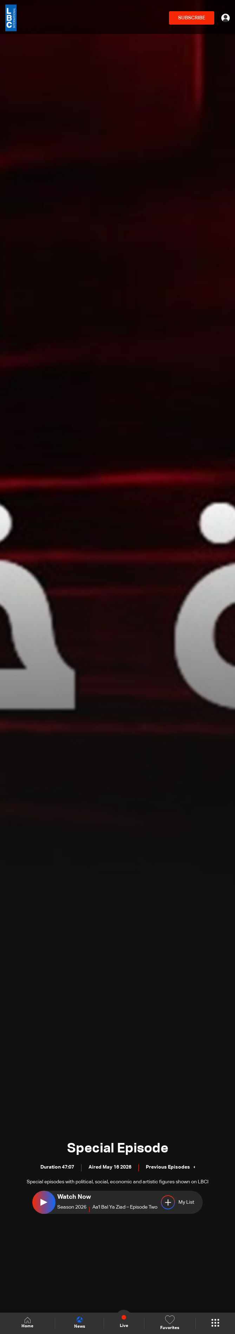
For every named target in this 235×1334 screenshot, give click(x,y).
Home (27, 1323)
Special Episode (117, 1148)
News (79, 1323)
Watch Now (74, 1197)
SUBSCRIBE (191, 17)
